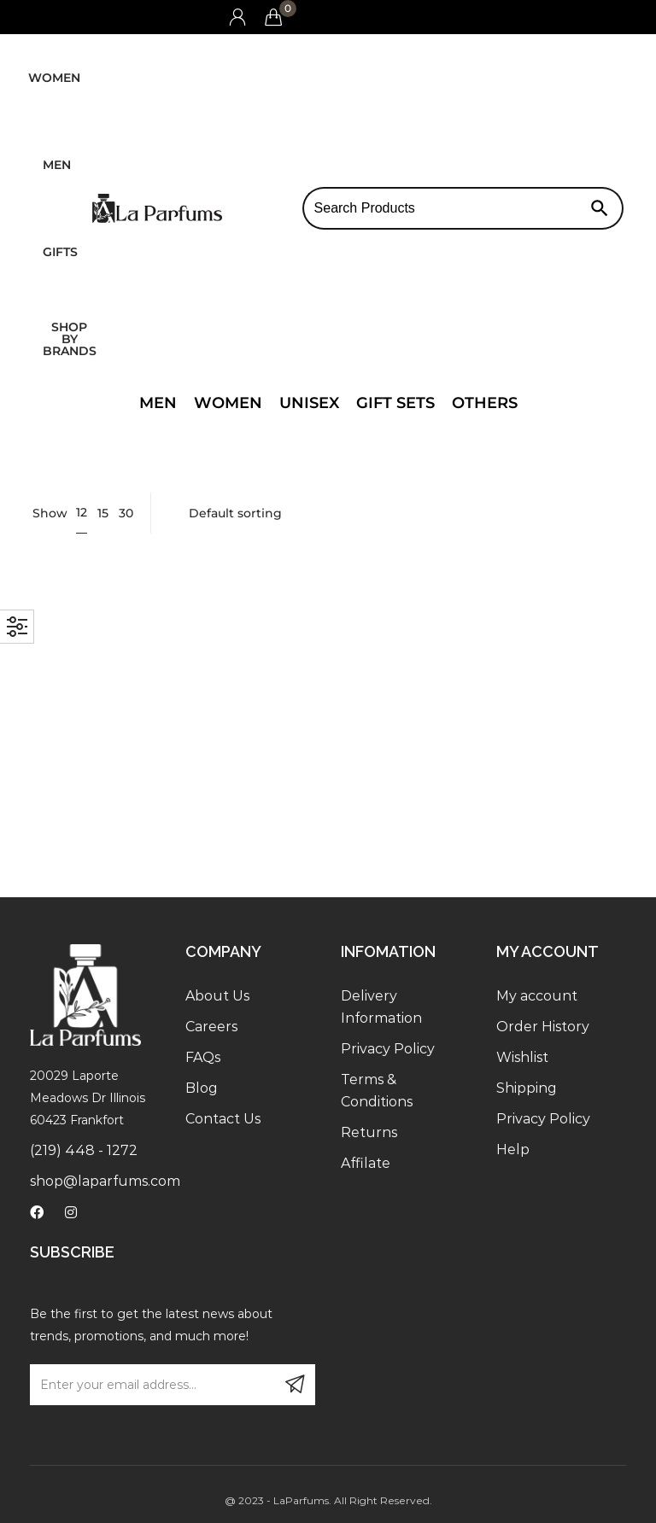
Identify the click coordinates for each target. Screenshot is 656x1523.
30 (126, 513)
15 (102, 513)
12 (81, 512)
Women (54, 77)
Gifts (60, 252)
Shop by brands (70, 339)
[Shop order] (395, 513)
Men (57, 164)
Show (49, 513)
